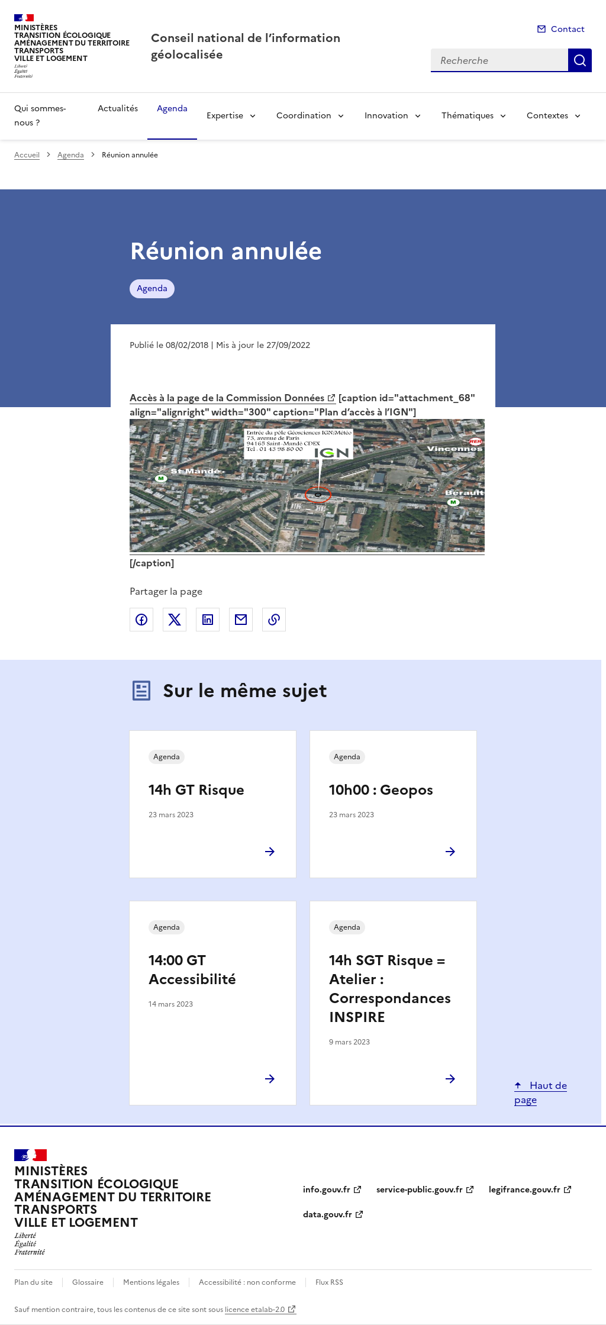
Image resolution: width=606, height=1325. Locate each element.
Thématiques (467, 115)
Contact (568, 29)
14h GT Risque (196, 790)
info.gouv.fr (326, 1190)
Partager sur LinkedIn (208, 619)
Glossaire (88, 1282)
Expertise (225, 115)
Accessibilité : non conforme (247, 1282)
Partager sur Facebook (141, 619)
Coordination (303, 115)
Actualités (118, 108)
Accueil (27, 155)
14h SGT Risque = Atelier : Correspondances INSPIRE (390, 989)
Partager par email (241, 619)
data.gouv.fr (327, 1214)
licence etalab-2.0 (255, 1309)
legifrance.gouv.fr (524, 1190)
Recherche (580, 60)
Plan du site (33, 1282)
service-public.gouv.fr (419, 1190)
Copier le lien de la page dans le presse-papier (274, 619)
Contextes (547, 115)
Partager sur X (174, 619)
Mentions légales (151, 1282)
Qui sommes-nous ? (40, 115)
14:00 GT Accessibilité (192, 970)
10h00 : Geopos (381, 790)
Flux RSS (329, 1282)
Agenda (172, 108)
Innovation (386, 115)
